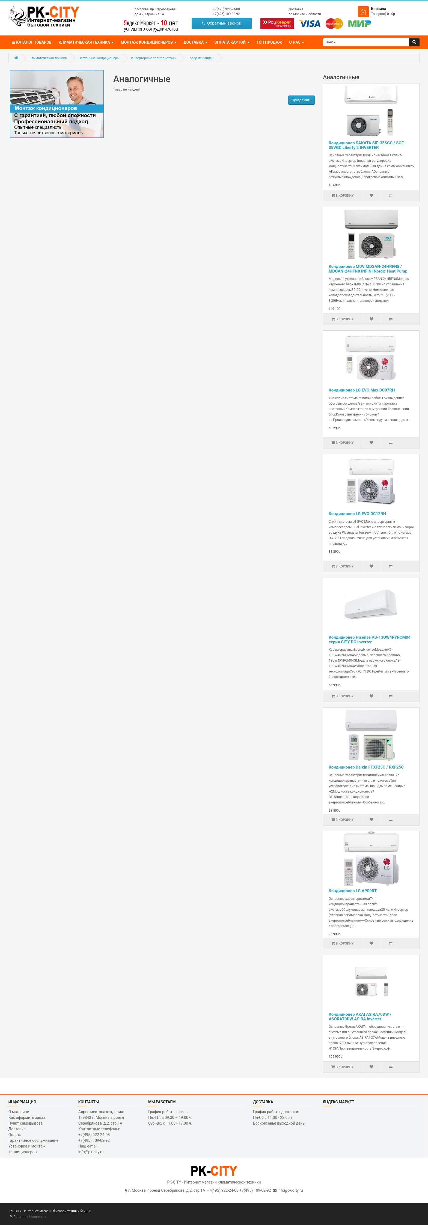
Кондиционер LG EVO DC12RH (357, 513)
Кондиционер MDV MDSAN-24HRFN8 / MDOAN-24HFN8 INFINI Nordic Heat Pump (368, 269)
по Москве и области (305, 14)
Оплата (15, 1135)
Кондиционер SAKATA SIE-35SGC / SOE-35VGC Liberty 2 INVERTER (367, 145)
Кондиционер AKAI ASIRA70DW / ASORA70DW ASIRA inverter (360, 1016)
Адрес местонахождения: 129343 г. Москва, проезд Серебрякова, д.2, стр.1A (101, 1117)
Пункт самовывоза (25, 1123)
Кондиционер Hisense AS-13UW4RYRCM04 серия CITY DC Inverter (370, 639)
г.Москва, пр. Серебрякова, (155, 9)
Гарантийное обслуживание (33, 1140)
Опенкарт (37, 1216)
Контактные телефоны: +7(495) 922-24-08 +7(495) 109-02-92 (99, 1135)
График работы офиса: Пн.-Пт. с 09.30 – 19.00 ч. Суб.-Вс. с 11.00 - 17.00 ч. (170, 1117)
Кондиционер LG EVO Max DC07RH (362, 390)
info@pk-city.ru (290, 1190)
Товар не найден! (201, 58)
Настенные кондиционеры (99, 58)
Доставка (296, 9)
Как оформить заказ (26, 1117)
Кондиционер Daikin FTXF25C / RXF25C (366, 767)
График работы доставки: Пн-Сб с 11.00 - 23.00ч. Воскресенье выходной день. (279, 1117)
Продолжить (301, 100)
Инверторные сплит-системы (153, 58)
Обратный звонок (221, 23)
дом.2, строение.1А (149, 14)
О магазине (18, 1112)
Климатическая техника (48, 58)
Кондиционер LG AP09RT (353, 890)
